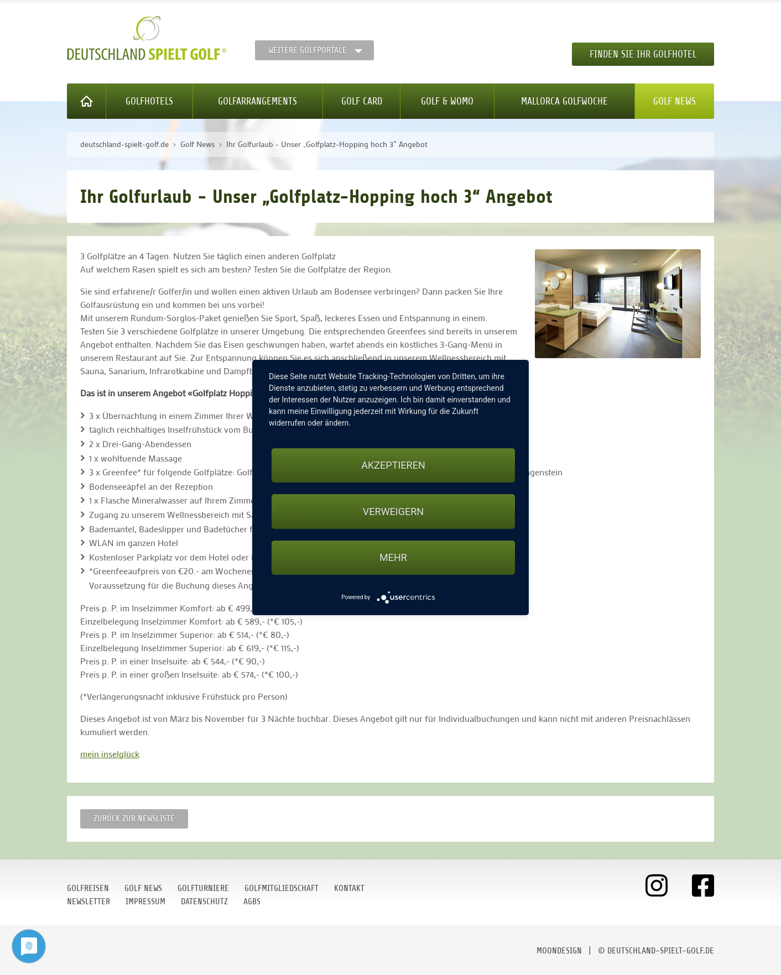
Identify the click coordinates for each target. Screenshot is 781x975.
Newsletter (88, 901)
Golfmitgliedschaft (281, 888)
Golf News (674, 101)
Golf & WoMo (447, 101)
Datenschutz (204, 901)
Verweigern (393, 511)
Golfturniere (203, 888)
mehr (393, 557)
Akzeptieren (393, 465)
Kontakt (349, 888)
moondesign (559, 951)
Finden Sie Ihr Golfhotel (643, 54)
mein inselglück (109, 753)
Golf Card (361, 101)
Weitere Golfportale (307, 50)
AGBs (252, 901)
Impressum (145, 901)
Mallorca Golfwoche (564, 101)
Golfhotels (149, 101)
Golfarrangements (257, 101)
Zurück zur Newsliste (134, 819)
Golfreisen (88, 888)
